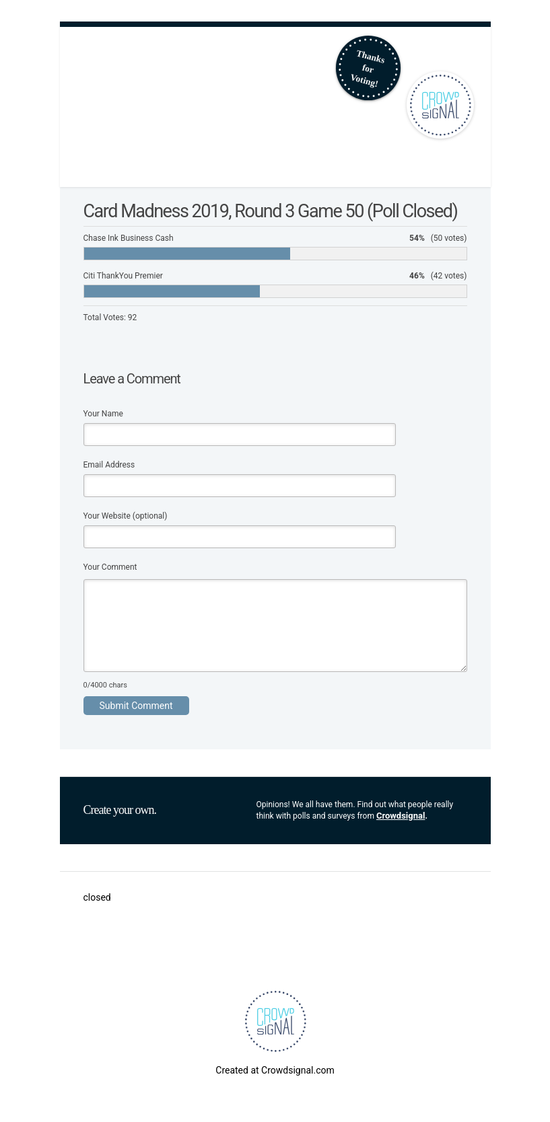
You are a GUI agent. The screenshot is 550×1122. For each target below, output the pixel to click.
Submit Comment (136, 705)
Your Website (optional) (125, 516)
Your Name (103, 413)
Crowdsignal (400, 816)
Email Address (109, 465)
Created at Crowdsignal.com (274, 1070)
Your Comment (110, 567)
